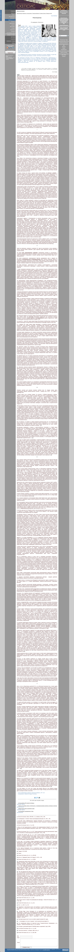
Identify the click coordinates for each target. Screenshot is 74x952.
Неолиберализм (64, 49)
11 (40, 425)
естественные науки (11, 32)
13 (51, 454)
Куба (51, 13)
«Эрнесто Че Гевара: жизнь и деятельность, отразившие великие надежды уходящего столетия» (37, 805)
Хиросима (64, 13)
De (68, 0)
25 (17, 628)
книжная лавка (11, 41)
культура (13, 31)
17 (23, 500)
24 (46, 624)
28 (24, 651)
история (13, 28)
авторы (13, 37)
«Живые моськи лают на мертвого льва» (26, 808)
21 (39, 534)
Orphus (7, 56)
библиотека (12, 20)
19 (37, 511)
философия (12, 26)
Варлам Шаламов (64, 11)
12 (32, 437)
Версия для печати (20, 11)
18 (34, 508)
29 (20, 768)
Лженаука (63, 56)
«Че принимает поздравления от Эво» (26, 811)
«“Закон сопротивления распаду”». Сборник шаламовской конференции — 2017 (64, 28)
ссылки (13, 39)
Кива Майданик (54, 15)
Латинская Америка (35, 13)
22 (17, 606)
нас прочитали (12, 16)
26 (53, 639)
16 (45, 497)
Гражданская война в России (64, 41)
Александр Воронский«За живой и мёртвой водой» (64, 25)
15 (33, 495)
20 (44, 520)
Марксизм (48, 13)
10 (37, 416)
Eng (67, 0)
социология (12, 29)
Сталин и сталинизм (63, 52)
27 (32, 650)
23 (35, 614)
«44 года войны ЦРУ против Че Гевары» (26, 803)
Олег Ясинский (20, 812)
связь (13, 43)
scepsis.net (53, 949)
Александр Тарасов (21, 804)
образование (12, 23)
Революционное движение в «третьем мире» (24, 13)
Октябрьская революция (64, 42)
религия (13, 24)
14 (34, 476)
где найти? (12, 18)
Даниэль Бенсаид (20, 807)
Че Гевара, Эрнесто (42, 13)
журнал (13, 13)
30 (51, 786)
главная (13, 11)
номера (13, 14)
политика (13, 21)
